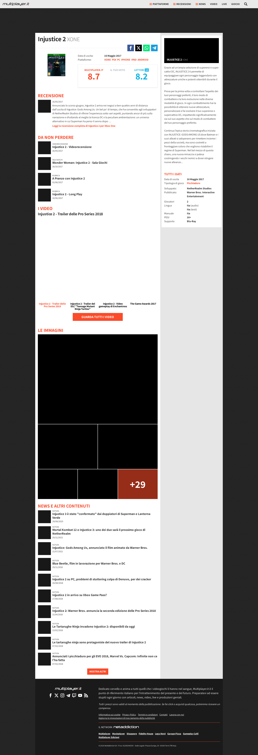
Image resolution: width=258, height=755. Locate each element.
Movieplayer (118, 733)
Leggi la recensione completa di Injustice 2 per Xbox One (83, 126)
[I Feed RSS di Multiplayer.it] (86, 695)
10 (146, 70)
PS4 (114, 59)
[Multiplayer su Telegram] (68, 695)
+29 (138, 484)
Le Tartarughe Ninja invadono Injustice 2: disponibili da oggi (93, 626)
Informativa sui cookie (109, 714)
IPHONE (125, 59)
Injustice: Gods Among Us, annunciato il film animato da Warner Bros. (100, 548)
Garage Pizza (174, 733)
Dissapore (132, 733)
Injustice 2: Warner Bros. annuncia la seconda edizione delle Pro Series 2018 (104, 611)
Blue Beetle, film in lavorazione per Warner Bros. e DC (88, 563)
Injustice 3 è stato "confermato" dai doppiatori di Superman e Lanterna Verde (101, 516)
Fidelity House (146, 733)
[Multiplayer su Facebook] (50, 695)
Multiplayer (104, 733)
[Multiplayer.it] (16, 4)
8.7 (94, 76)
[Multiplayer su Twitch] (74, 695)
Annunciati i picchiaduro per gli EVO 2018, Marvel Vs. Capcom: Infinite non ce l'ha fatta (104, 658)
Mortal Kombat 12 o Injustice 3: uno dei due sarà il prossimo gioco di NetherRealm (98, 531)
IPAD (134, 59)
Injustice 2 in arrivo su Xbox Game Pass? (79, 595)
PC (118, 59)
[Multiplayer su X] (56, 695)
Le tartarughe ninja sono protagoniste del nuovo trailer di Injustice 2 (99, 642)
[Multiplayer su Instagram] (62, 695)
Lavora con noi (176, 714)
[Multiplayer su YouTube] (80, 695)
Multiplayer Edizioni (109, 737)
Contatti (163, 714)
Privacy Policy (129, 714)
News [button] (201, 4)
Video (213, 4)
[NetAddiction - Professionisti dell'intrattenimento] (126, 727)
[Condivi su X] (138, 48)
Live (224, 4)
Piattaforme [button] (159, 4)
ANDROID (143, 59)
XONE (107, 59)
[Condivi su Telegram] (154, 48)
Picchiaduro (193, 183)
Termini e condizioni (148, 714)
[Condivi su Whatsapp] (146, 48)
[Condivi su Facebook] (130, 48)
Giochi (235, 4)
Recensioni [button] (182, 4)
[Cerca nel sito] (246, 4)
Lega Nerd (160, 733)
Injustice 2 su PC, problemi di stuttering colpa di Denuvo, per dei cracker (101, 579)
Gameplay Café (190, 733)
